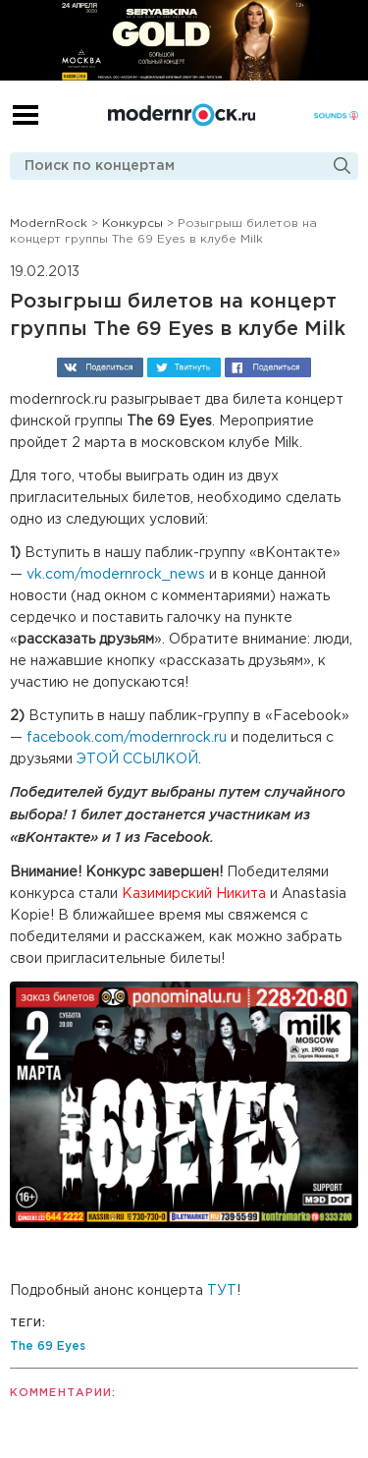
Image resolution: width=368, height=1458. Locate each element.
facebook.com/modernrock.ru (125, 738)
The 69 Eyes (47, 1346)
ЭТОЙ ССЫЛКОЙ (137, 759)
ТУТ (222, 1291)
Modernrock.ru (181, 115)
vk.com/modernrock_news (115, 575)
